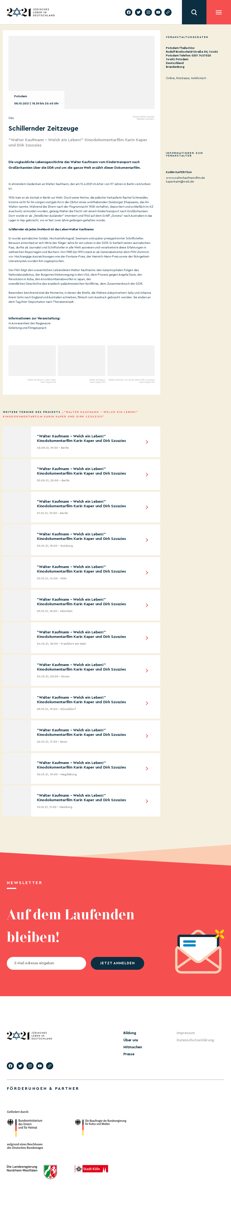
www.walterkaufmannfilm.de (185, 177)
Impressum (185, 1033)
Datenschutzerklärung (194, 1039)
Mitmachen (132, 1046)
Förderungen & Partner (43, 1087)
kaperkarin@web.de (180, 181)
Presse (128, 1053)
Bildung (129, 1033)
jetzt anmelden (117, 963)
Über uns (130, 1039)
